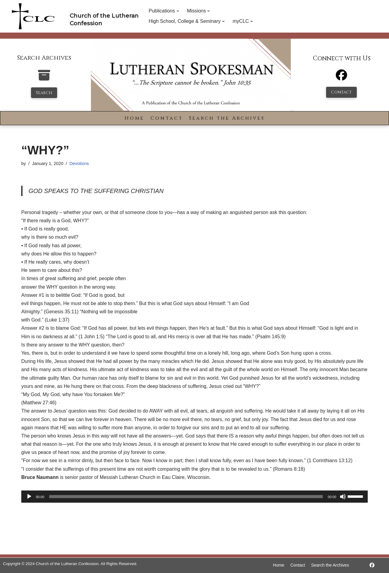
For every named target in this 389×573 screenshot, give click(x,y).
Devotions (79, 163)
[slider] (186, 496)
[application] (194, 496)
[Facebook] (341, 78)
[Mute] (343, 497)
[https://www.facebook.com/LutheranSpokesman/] (372, 565)
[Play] (29, 497)
